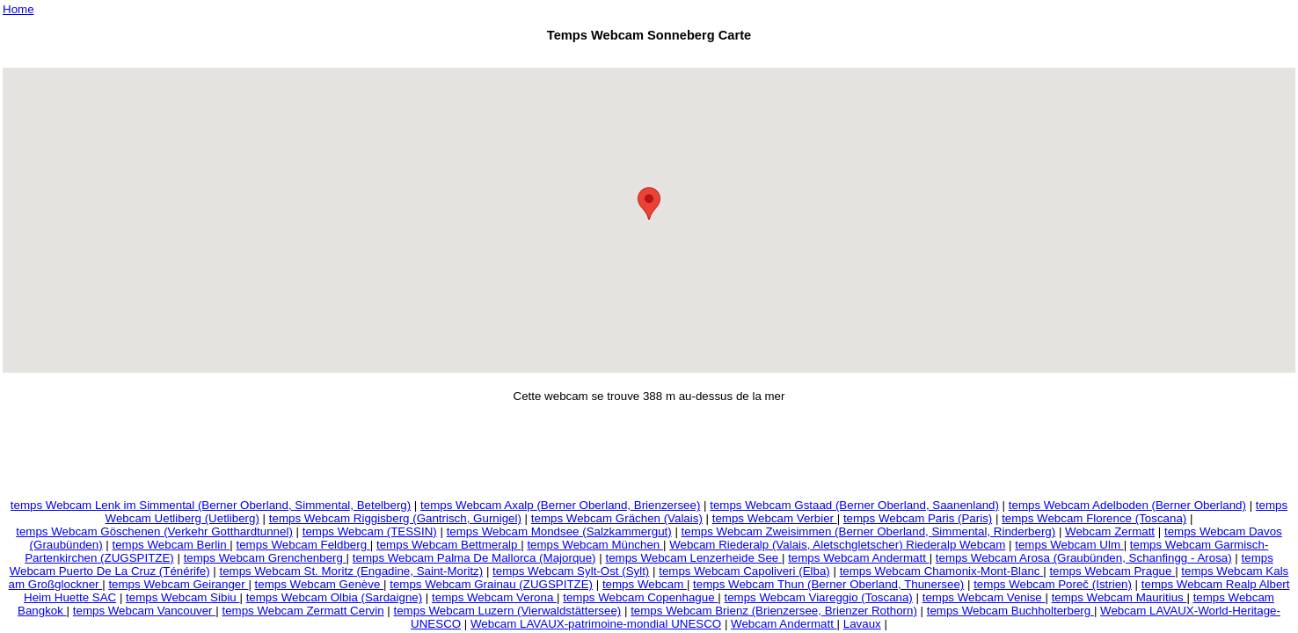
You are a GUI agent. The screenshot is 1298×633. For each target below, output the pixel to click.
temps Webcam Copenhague (640, 597)
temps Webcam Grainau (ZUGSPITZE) (491, 584)
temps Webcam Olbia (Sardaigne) (334, 597)
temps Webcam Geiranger (178, 584)
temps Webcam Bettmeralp (448, 544)
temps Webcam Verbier (774, 518)
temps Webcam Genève (319, 584)
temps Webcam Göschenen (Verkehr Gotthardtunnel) (154, 531)
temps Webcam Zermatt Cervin (302, 610)
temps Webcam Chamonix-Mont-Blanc (942, 571)
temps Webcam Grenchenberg (265, 557)
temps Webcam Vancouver (144, 610)
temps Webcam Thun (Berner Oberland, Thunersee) (828, 584)
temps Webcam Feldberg (302, 544)
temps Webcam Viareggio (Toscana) (818, 597)
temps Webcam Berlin (171, 544)
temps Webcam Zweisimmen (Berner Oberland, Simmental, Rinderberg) (869, 531)
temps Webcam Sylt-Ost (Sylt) (570, 571)
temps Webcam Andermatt (859, 557)
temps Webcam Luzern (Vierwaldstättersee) (508, 610)
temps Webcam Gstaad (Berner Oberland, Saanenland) (854, 505)
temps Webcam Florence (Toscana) (1094, 518)
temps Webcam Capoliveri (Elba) (744, 571)
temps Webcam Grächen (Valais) (617, 518)
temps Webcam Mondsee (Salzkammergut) (559, 531)
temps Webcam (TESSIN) (370, 531)
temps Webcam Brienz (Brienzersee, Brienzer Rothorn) (774, 610)
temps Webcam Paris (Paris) (917, 518)
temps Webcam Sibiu (182, 597)
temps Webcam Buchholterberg (1010, 610)
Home (18, 9)
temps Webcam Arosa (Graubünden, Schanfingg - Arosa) (1084, 557)
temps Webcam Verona (494, 597)
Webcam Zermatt (1110, 531)
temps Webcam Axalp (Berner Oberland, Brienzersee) (560, 505)
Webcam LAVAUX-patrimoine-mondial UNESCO (595, 623)
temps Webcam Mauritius (1119, 597)
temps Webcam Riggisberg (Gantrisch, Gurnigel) (395, 518)
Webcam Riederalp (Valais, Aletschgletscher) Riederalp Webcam (837, 544)
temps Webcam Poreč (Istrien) (1053, 584)
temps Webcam (644, 584)
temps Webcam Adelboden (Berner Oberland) (1127, 505)
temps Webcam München (595, 544)
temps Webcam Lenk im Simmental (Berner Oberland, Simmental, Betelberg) (211, 505)
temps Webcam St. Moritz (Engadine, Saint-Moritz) (351, 571)
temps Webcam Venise (984, 597)
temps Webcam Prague (1112, 571)
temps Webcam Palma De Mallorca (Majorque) (474, 557)
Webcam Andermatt (784, 623)
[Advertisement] (649, 57)
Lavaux (862, 623)
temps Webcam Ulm (1069, 544)
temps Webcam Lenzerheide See (693, 557)
